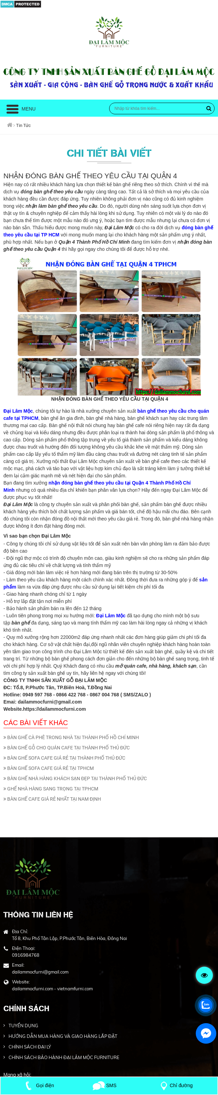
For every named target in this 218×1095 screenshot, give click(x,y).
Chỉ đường (175, 1085)
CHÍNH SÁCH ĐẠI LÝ (30, 1046)
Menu (21, 109)
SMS (104, 1085)
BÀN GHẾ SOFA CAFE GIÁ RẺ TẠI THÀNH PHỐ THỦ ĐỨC (64, 758)
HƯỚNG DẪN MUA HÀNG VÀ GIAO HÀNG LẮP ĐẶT (63, 1036)
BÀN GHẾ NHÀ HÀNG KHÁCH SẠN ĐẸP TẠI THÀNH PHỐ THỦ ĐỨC (75, 778)
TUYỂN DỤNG (23, 1025)
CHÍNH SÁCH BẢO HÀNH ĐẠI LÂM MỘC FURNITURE (64, 1057)
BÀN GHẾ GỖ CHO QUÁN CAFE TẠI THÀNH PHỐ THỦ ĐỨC (66, 747)
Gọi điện (38, 1085)
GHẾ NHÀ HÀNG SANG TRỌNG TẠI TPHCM (50, 788)
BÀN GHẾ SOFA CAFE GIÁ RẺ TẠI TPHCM (48, 768)
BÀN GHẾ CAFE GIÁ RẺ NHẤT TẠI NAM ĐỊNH (52, 799)
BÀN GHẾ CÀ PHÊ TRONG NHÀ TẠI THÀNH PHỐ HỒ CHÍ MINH (71, 737)
